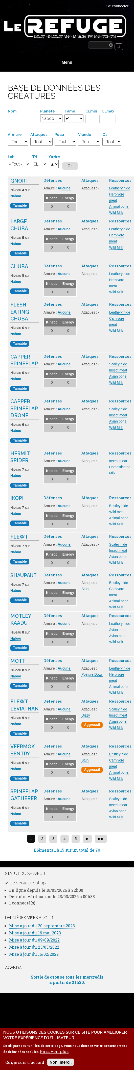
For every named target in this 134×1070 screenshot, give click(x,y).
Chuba (19, 266)
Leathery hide (119, 188)
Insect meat (118, 370)
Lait (11, 157)
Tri (34, 157)
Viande (84, 134)
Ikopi (17, 498)
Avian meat (117, 630)
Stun (84, 589)
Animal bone (118, 206)
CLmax (108, 111)
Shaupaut (23, 575)
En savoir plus (54, 1056)
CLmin (91, 111)
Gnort (19, 181)
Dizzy (85, 715)
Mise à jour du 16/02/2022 (34, 954)
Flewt (19, 537)
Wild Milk (116, 213)
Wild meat (117, 512)
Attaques (39, 134)
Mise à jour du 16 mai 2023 (35, 932)
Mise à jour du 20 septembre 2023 (42, 925)
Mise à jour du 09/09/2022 (34, 940)
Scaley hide (118, 364)
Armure (15, 134)
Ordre (54, 157)
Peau (59, 134)
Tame (69, 111)
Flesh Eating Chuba (19, 312)
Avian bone (117, 376)
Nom (12, 111)
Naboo (15, 196)
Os (104, 134)
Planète (47, 111)
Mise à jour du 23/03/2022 (34, 947)
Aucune (64, 188)
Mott (17, 661)
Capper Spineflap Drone (24, 408)
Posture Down (92, 674)
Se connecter (117, 6)
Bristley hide (118, 506)
